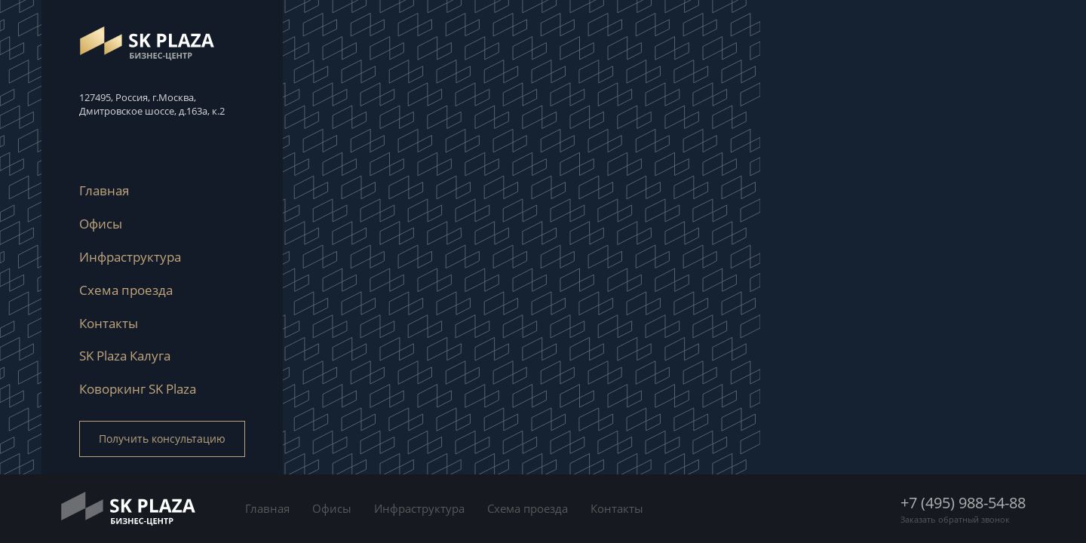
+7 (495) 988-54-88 (963, 502)
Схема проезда (126, 290)
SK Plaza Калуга (124, 355)
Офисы (100, 223)
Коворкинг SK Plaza (137, 388)
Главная (104, 190)
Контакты (108, 323)
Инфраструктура (130, 256)
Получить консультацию (162, 438)
